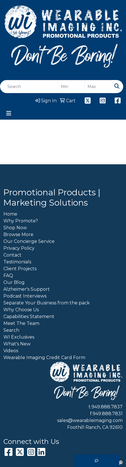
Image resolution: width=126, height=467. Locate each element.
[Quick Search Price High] (97, 86)
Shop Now (15, 227)
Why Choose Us (21, 309)
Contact (12, 255)
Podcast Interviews (24, 296)
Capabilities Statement (28, 316)
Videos (10, 350)
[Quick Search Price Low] (71, 86)
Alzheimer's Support (26, 289)
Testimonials (17, 262)
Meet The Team (21, 323)
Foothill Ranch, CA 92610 (95, 427)
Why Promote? (20, 221)
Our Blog (14, 282)
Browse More (18, 234)
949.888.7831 (108, 413)
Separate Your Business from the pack (46, 303)
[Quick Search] (29, 86)
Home (10, 214)
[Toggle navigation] (9, 113)
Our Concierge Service (29, 241)
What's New (17, 344)
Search (11, 330)
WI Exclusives (18, 337)
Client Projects (20, 268)
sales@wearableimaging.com (90, 420)
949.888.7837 (107, 406)
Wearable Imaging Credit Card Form (44, 357)
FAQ (8, 275)
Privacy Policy (19, 248)
